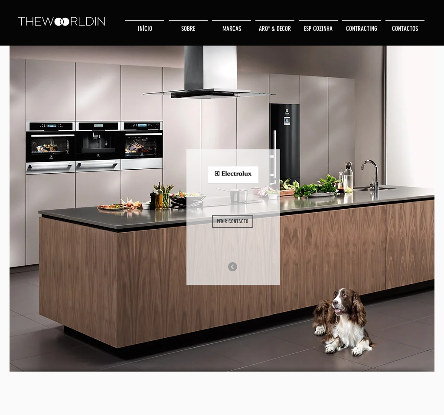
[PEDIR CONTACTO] (232, 221)
